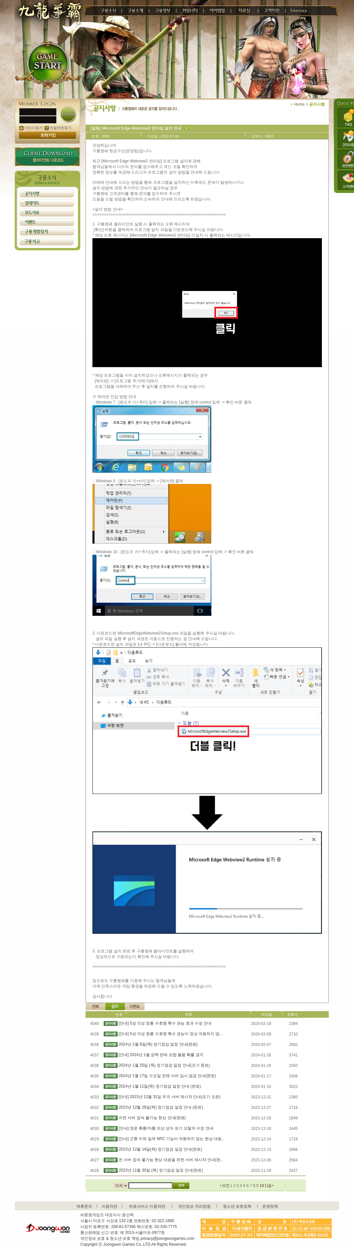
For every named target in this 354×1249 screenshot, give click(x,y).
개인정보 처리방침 (194, 1206)
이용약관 (109, 1206)
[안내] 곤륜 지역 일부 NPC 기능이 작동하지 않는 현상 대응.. (171, 1138)
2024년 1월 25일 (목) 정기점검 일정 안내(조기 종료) (164, 1065)
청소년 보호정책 (237, 1206)
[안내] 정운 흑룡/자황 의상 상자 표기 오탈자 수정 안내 (166, 1128)
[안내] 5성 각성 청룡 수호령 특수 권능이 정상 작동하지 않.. (170, 1033)
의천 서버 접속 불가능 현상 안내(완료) (152, 1117)
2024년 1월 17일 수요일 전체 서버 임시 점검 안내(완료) (167, 1075)
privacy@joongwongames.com (167, 1238)
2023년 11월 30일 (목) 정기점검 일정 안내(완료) (161, 1170)
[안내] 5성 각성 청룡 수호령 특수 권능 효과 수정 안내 (165, 1023)
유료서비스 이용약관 (147, 1206)
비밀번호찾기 (58, 128)
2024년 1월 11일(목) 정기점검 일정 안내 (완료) (160, 1086)
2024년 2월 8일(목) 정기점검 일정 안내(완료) (158, 1044)
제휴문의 (84, 1206)
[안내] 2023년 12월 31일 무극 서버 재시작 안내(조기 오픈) (170, 1096)
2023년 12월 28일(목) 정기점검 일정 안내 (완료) (161, 1107)
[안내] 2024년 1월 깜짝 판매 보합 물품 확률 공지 (161, 1054)
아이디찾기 (31, 128)
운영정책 (270, 1206)
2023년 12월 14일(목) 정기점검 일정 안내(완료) (160, 1149)
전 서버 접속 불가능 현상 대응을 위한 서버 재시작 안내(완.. (171, 1159)
